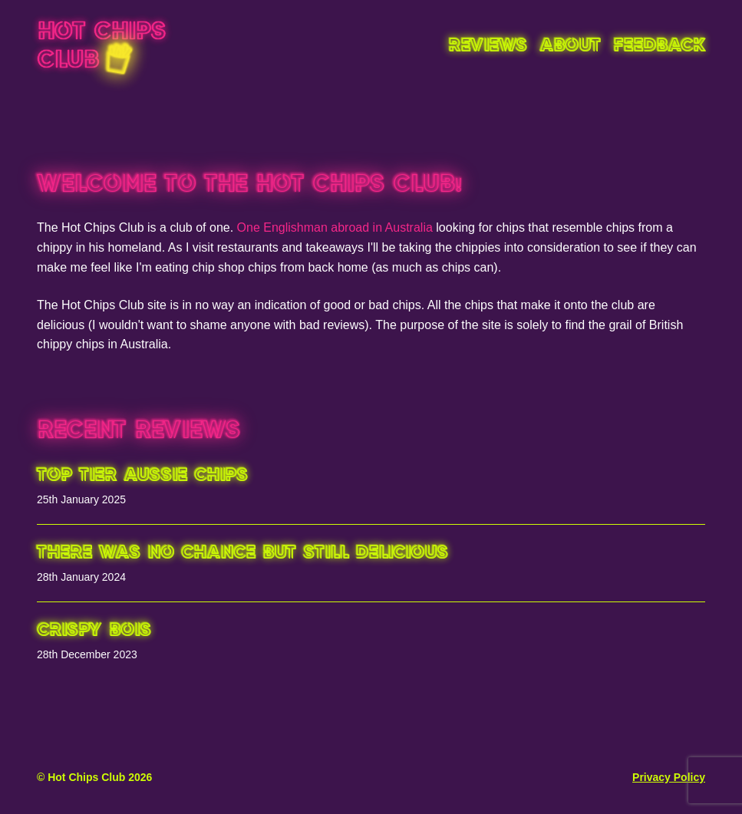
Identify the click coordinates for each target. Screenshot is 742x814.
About (570, 46)
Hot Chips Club (101, 46)
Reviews (487, 46)
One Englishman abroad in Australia (335, 227)
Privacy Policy (668, 777)
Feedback (659, 46)
